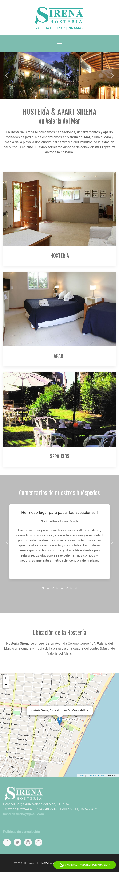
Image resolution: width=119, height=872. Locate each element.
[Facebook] (7, 842)
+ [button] (5, 678)
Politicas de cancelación (21, 832)
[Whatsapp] (38, 842)
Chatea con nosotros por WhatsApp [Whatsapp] (85, 865)
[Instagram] (28, 842)
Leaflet (81, 775)
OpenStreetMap (97, 775)
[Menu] (59, 43)
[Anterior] (6, 75)
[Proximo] (112, 75)
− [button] (5, 685)
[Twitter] (17, 842)
